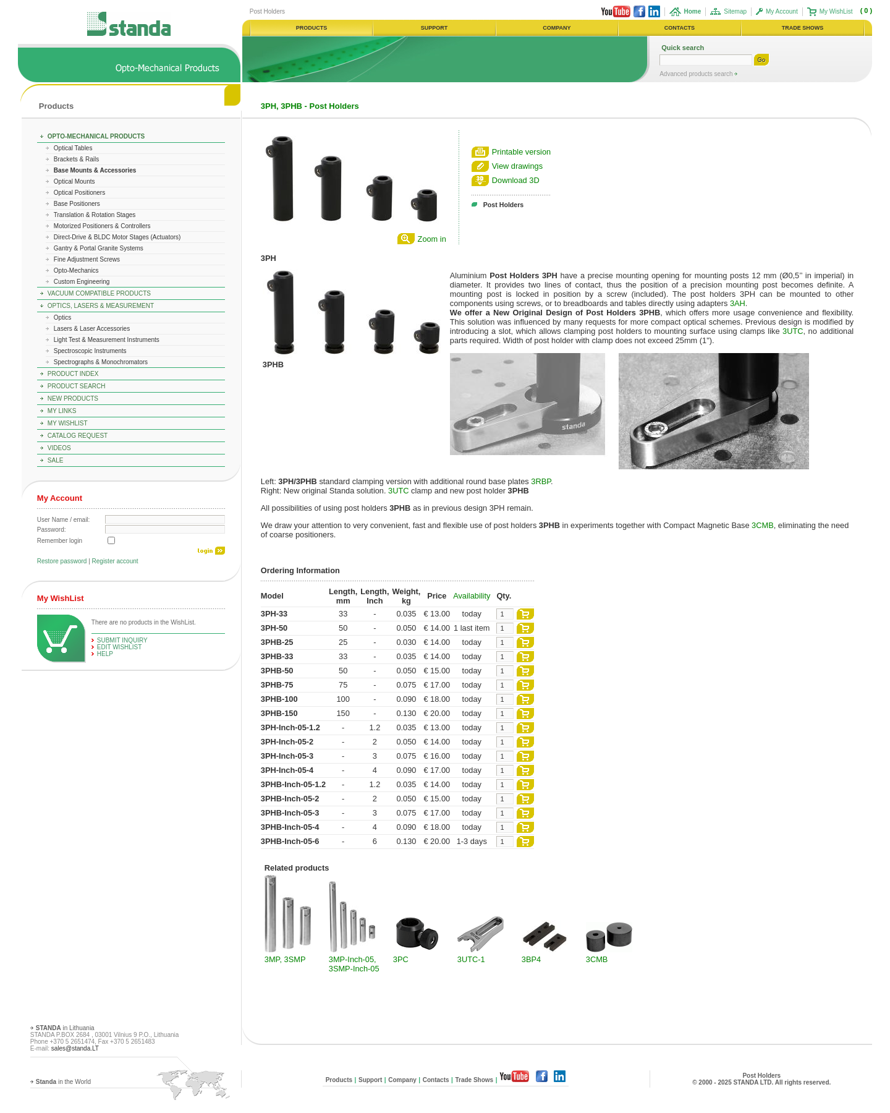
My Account (782, 11)
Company (402, 1080)
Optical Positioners (79, 192)
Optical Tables (73, 148)
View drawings (517, 166)
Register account (115, 561)
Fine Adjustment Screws (87, 259)
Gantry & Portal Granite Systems (98, 248)
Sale (56, 460)
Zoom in (432, 239)
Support (370, 1080)
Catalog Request (78, 435)
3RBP (541, 481)
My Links (62, 410)
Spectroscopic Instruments (90, 351)
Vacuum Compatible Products (99, 293)
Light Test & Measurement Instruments (106, 339)
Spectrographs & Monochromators (101, 362)
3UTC (792, 331)
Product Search (77, 386)
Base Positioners (77, 203)
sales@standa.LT (75, 1048)
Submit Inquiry (122, 640)
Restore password (62, 561)
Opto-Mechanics (76, 270)
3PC (401, 959)
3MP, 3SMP (285, 959)
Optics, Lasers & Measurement (101, 305)
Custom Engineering (82, 281)
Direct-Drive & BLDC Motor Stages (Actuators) (117, 237)
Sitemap (735, 11)
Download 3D (516, 180)
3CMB (763, 525)
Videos (59, 448)
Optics (62, 317)
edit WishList (119, 647)
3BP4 (531, 959)
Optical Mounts (74, 181)
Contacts (436, 1080)
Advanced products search (696, 73)
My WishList (836, 11)
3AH (737, 303)
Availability (471, 595)
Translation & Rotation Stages (94, 214)
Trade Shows (474, 1080)
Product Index (73, 373)
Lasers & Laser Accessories (92, 328)
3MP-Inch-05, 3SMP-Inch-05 (354, 964)
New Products (73, 398)
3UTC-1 (471, 959)
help (105, 653)
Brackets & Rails (76, 159)
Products (56, 106)
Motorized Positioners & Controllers (102, 226)
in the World (63, 1081)
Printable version (521, 151)
